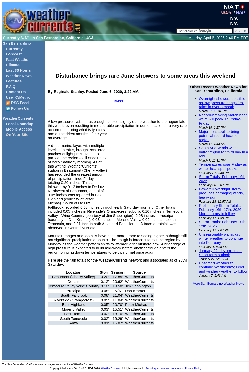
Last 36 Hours (18, 70)
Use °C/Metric (18, 97)
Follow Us (17, 108)
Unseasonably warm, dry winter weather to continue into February (221, 238)
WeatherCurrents (18, 118)
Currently (14, 49)
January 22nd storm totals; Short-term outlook (221, 253)
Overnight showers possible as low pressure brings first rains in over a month (222, 103)
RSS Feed (17, 103)
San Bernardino (17, 43)
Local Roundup (19, 124)
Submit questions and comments (164, 368)
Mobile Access (19, 129)
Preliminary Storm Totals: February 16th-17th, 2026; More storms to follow (220, 209)
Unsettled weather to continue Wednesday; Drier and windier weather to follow (223, 267)
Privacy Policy (193, 368)
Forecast (14, 54)
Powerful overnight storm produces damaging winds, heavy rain (221, 193)
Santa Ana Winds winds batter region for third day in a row (223, 152)
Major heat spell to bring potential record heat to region (219, 135)
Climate (13, 65)
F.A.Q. (11, 87)
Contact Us (16, 92)
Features (14, 81)
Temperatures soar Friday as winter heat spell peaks (223, 166)
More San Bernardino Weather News (218, 283)
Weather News (19, 76)
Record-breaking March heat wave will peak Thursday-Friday (223, 119)
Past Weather (18, 60)
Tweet (118, 101)
